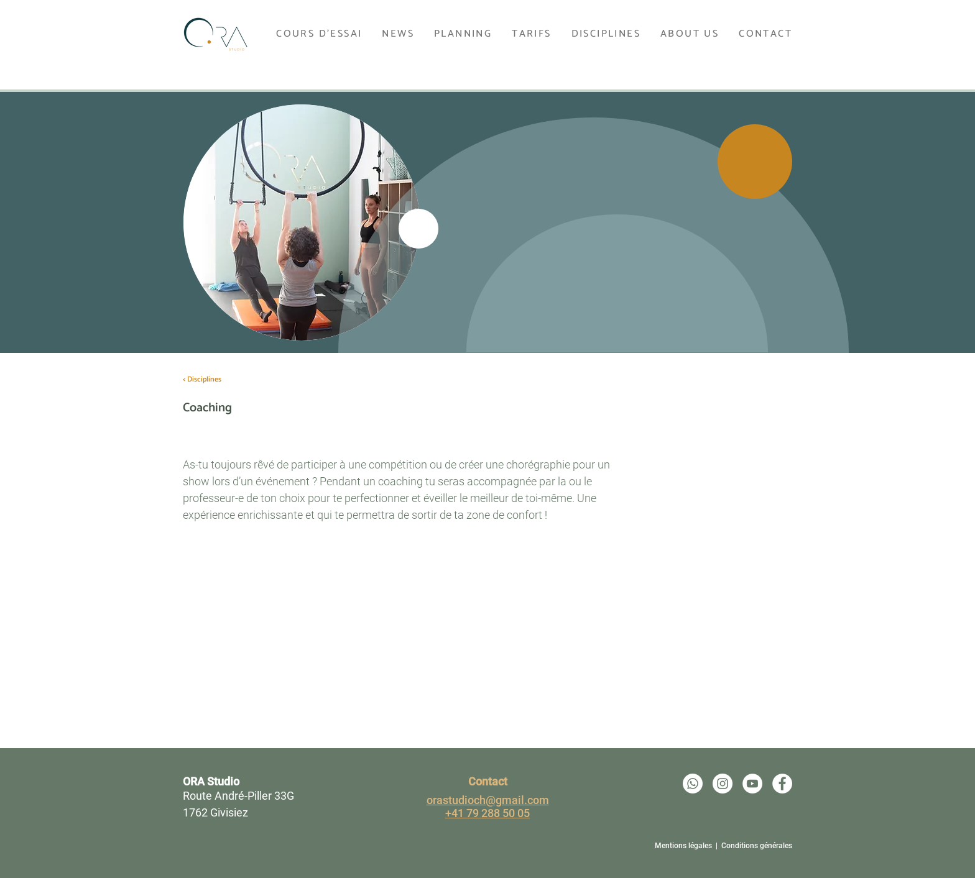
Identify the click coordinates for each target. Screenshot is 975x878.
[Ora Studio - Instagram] (722, 783)
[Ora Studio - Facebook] (782, 783)
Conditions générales (756, 845)
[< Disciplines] (202, 380)
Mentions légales (683, 845)
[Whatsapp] (693, 783)
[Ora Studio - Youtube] (752, 783)
